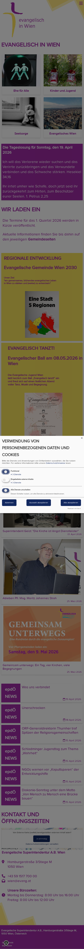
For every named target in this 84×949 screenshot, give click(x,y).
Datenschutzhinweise (55, 463)
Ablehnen (9, 502)
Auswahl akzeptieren (38, 502)
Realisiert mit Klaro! (74, 508)
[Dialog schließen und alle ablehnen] (82, 437)
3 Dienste (16, 474)
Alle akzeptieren (71, 502)
